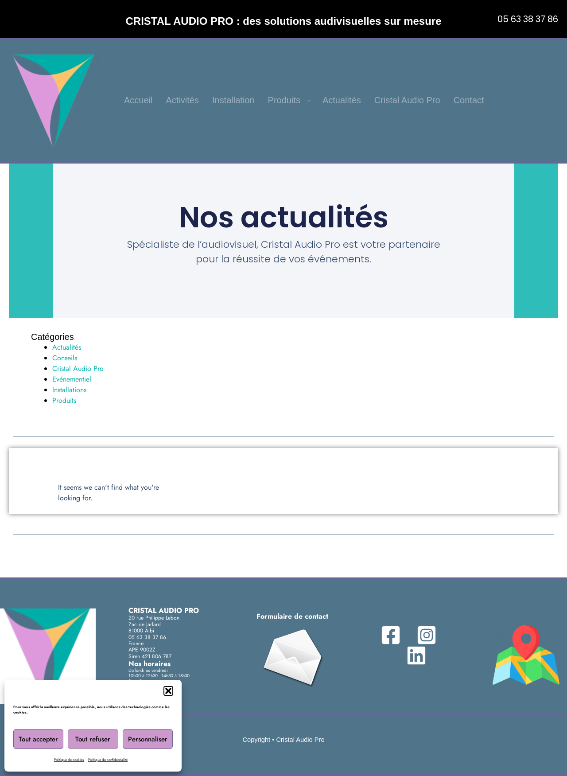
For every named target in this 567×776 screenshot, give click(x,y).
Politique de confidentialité (108, 759)
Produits (64, 400)
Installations (69, 390)
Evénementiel (71, 379)
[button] (168, 690)
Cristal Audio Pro (78, 368)
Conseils (64, 358)
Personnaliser (147, 739)
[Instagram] (424, 635)
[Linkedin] (414, 655)
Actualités (66, 347)
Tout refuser (92, 739)
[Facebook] (397, 635)
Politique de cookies (69, 759)
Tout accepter (38, 739)
